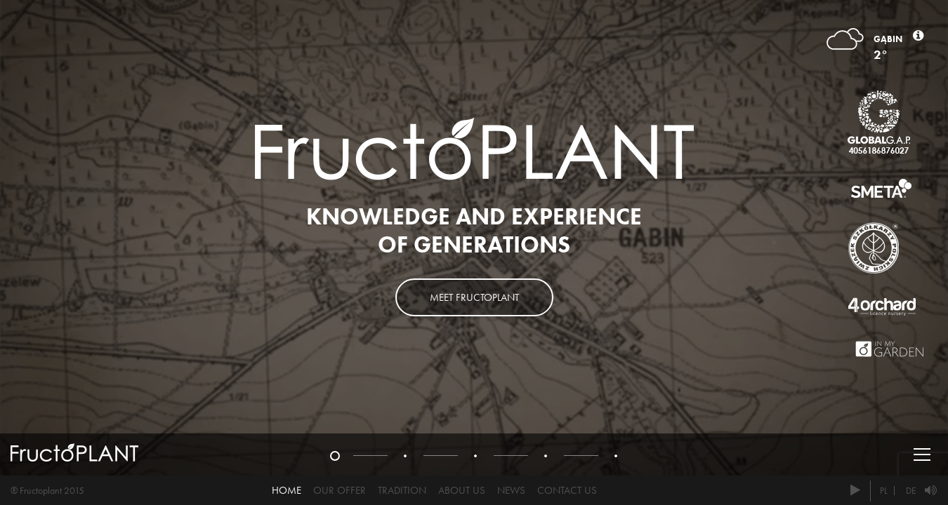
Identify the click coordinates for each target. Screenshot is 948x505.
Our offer (339, 490)
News (511, 490)
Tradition (402, 490)
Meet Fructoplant (474, 297)
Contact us (567, 490)
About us (461, 490)
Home (286, 490)
